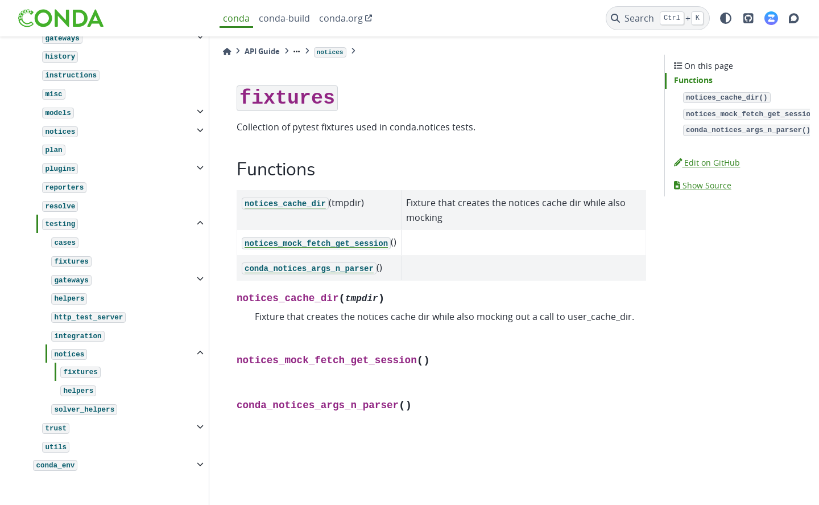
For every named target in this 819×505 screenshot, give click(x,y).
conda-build (284, 18)
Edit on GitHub (707, 162)
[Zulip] (771, 18)
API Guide (262, 51)
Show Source (702, 185)
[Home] (227, 52)
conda (236, 18)
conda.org (341, 18)
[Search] (658, 18)
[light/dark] (726, 18)
